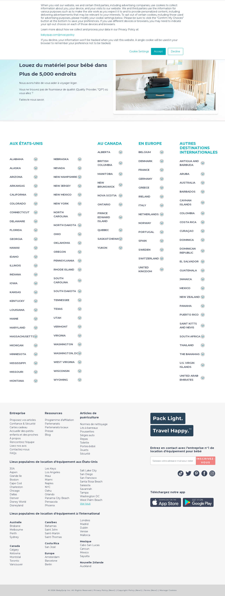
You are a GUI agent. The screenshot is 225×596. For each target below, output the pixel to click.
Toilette (84, 442)
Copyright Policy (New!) (129, 590)
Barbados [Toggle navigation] (187, 191)
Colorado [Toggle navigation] (18, 203)
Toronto (14, 560)
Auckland (85, 566)
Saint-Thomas (53, 537)
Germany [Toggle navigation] (145, 178)
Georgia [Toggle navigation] (16, 239)
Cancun (84, 548)
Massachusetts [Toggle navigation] (22, 336)
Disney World (18, 501)
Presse (49, 431)
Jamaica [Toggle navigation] (186, 279)
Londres (85, 520)
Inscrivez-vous (206, 460)
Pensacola (51, 501)
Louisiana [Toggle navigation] (17, 310)
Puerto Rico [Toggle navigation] (189, 314)
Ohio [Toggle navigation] (57, 234)
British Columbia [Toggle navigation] (105, 163)
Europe (49, 553)
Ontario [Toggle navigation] (104, 204)
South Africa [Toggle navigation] (190, 336)
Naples (49, 483)
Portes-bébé (87, 446)
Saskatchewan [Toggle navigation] (108, 238)
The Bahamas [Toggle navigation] (190, 354)
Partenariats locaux (56, 427)
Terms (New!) (151, 590)
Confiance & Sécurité (23, 423)
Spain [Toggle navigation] (143, 240)
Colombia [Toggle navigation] (187, 213)
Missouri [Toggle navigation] (16, 371)
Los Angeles (52, 472)
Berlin (48, 564)
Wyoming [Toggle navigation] (61, 379)
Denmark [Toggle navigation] (145, 161)
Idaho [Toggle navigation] (14, 256)
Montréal (15, 557)
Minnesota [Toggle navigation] (18, 354)
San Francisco (88, 477)
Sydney (14, 537)
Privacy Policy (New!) (104, 590)
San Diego (86, 474)
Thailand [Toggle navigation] (187, 345)
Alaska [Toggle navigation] (15, 168)
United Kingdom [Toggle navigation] (145, 269)
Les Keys (50, 468)
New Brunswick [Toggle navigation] (106, 184)
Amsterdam (52, 557)
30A (12, 468)
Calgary (14, 549)
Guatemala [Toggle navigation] (188, 270)
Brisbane (15, 526)
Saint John (51, 529)
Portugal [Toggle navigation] (146, 232)
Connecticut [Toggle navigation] (20, 212)
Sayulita (84, 556)
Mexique (85, 541)
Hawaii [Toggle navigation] (15, 247)
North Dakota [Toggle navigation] (65, 225)
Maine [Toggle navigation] (14, 318)
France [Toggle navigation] (144, 169)
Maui (48, 476)
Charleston (16, 487)
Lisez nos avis (18, 445)
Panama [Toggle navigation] (186, 305)
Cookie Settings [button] (139, 51)
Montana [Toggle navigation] (17, 380)
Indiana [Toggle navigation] (15, 274)
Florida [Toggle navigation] (16, 230)
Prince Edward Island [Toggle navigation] (104, 217)
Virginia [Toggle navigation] (60, 335)
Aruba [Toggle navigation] (184, 174)
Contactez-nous (19, 449)
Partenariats (52, 423)
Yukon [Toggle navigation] (102, 247)
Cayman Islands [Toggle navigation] (185, 202)
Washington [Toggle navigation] (63, 344)
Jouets (84, 450)
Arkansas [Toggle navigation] (17, 185)
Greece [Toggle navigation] (144, 187)
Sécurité (85, 453)
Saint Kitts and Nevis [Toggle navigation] (188, 325)
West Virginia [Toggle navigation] (64, 362)
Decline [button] (175, 51)
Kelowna (15, 553)
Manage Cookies (168, 590)
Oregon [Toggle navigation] (60, 251)
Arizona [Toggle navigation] (16, 176)
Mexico (84, 552)
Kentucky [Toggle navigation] (17, 301)
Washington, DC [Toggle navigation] (66, 353)
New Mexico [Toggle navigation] (63, 194)
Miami (48, 479)
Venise (84, 531)
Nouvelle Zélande (92, 562)
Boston (14, 479)
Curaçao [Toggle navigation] (187, 231)
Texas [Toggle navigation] (58, 308)
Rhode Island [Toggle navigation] (64, 269)
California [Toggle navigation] (18, 194)
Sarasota (85, 485)
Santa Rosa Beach (91, 481)
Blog (48, 434)
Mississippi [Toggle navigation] (18, 363)
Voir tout (85, 503)
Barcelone (51, 560)
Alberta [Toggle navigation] (104, 152)
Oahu (48, 490)
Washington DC (89, 496)
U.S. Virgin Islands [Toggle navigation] (187, 365)
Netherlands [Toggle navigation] (149, 214)
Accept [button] (158, 51)
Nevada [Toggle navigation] (59, 168)
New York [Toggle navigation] (61, 203)
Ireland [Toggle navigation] (144, 196)
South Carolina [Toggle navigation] (61, 280)
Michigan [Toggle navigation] (16, 345)
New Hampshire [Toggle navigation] (65, 176)
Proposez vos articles (23, 420)
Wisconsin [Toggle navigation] (61, 371)
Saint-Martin (52, 533)
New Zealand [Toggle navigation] (190, 297)
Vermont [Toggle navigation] (61, 326)
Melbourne (16, 529)
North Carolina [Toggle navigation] (61, 214)
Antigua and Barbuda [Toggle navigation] (189, 163)
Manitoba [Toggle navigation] (105, 174)
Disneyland (16, 505)
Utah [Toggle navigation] (57, 317)
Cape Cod (16, 483)
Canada (15, 546)
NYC (47, 487)
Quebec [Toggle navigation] (103, 230)
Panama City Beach (57, 498)
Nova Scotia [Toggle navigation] (107, 195)
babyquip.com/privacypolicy (58, 34)
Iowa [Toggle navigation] (13, 283)
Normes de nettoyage (94, 424)
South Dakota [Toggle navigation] (65, 291)
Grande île (16, 476)
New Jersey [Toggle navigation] (62, 185)
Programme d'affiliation (59, 420)
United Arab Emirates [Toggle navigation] (189, 377)
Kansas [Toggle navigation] (15, 292)
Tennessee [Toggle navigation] (61, 300)
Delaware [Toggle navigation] (17, 221)
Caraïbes (51, 522)
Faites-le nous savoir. (33, 99)
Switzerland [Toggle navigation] (149, 258)
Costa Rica (52, 543)
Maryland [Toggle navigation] (17, 327)
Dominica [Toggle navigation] (187, 239)
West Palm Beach (91, 500)
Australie (16, 522)
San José (50, 547)
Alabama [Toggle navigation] (16, 159)
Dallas (13, 494)
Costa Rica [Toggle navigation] (188, 222)
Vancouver (16, 564)
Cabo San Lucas (89, 545)
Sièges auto (87, 435)
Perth (13, 533)
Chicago (15, 490)
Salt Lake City (88, 470)
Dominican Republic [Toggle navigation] (188, 250)
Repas (84, 439)
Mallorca (85, 535)
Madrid (84, 524)
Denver (14, 498)
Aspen (13, 472)
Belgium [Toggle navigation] (145, 152)
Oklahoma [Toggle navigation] (62, 242)
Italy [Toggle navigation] (142, 205)
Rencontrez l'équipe (22, 442)
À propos (15, 438)
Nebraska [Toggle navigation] (61, 159)
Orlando (49, 494)
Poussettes (87, 431)
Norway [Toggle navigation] (145, 223)
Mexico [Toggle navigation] (185, 288)
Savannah (86, 489)
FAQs (13, 453)
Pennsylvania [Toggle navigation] (64, 260)
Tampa (84, 492)
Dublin (84, 527)
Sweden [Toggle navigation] (144, 249)
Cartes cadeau (18, 427)
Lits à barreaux (89, 427)
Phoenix (50, 505)
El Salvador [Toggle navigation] (189, 261)
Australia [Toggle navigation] (187, 182)
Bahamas (50, 526)
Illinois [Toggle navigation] (15, 265)
